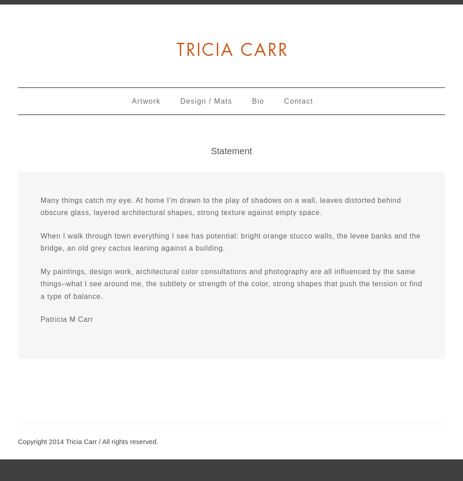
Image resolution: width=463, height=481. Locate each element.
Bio (258, 101)
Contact (298, 101)
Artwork (146, 101)
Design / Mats (206, 101)
